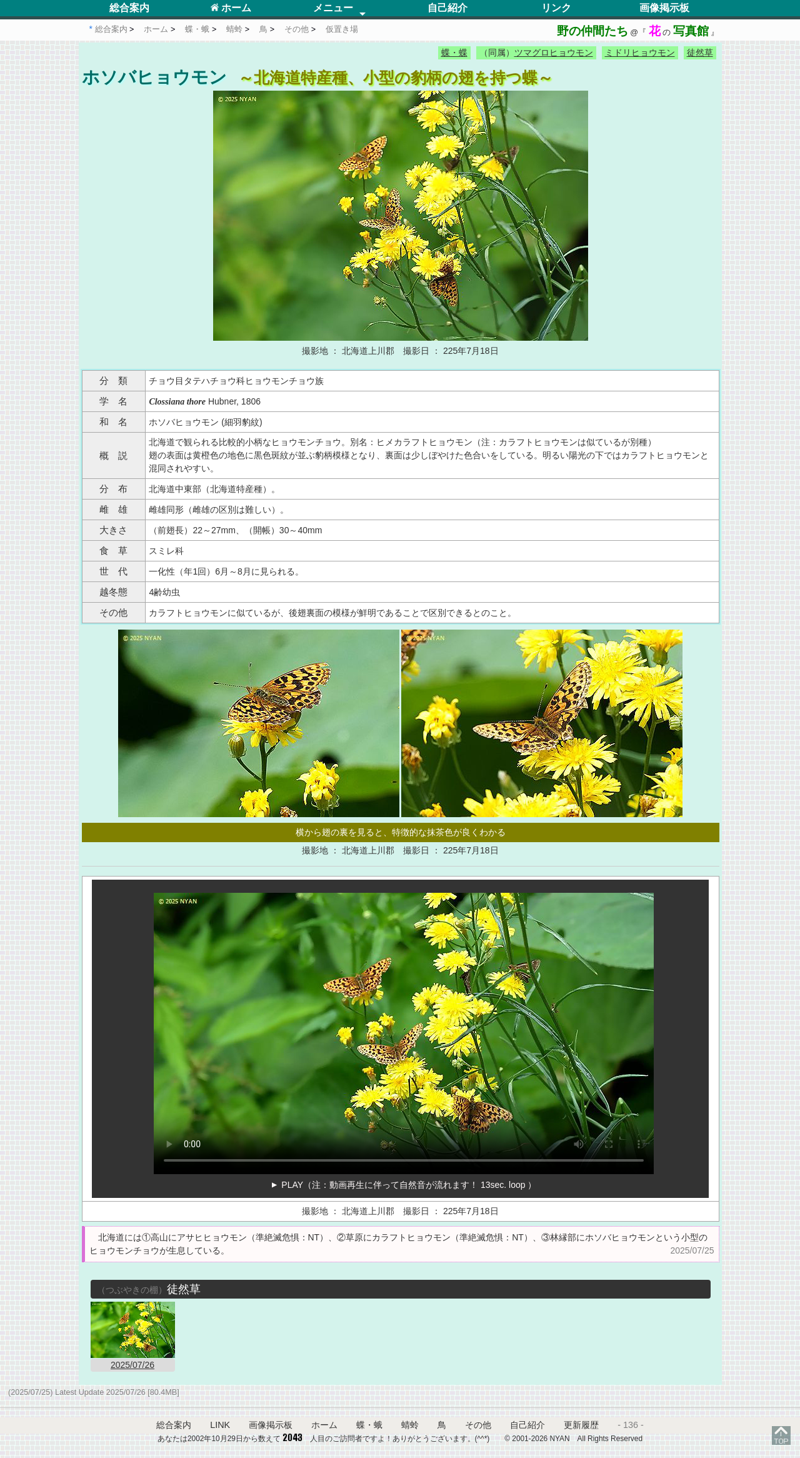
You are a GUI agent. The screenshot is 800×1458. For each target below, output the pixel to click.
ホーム (231, 8)
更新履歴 (581, 1425)
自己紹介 (448, 8)
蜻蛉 (410, 1425)
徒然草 (700, 53)
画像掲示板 (664, 8)
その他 (478, 1425)
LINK (220, 1425)
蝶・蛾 (369, 1425)
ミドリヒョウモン (640, 53)
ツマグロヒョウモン (553, 53)
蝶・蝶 (454, 53)
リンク (556, 8)
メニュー (333, 8)
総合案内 (129, 8)
